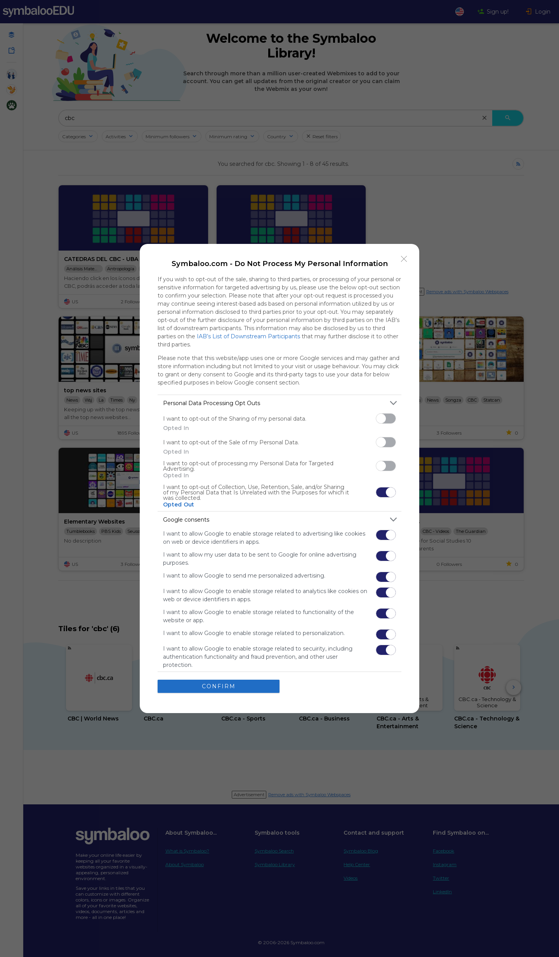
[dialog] (279, 478)
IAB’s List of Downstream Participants (248, 336)
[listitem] (279, 403)
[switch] (386, 418)
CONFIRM (219, 686)
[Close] (404, 259)
